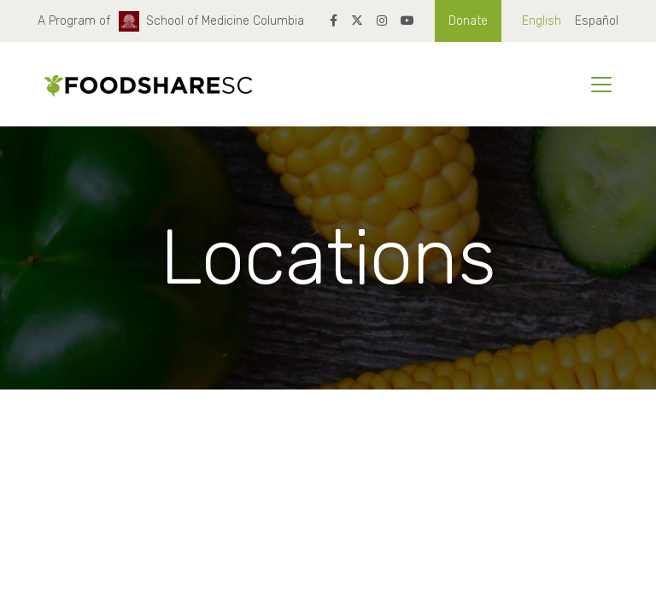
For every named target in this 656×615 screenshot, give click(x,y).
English (541, 21)
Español (596, 21)
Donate (468, 21)
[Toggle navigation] (601, 84)
